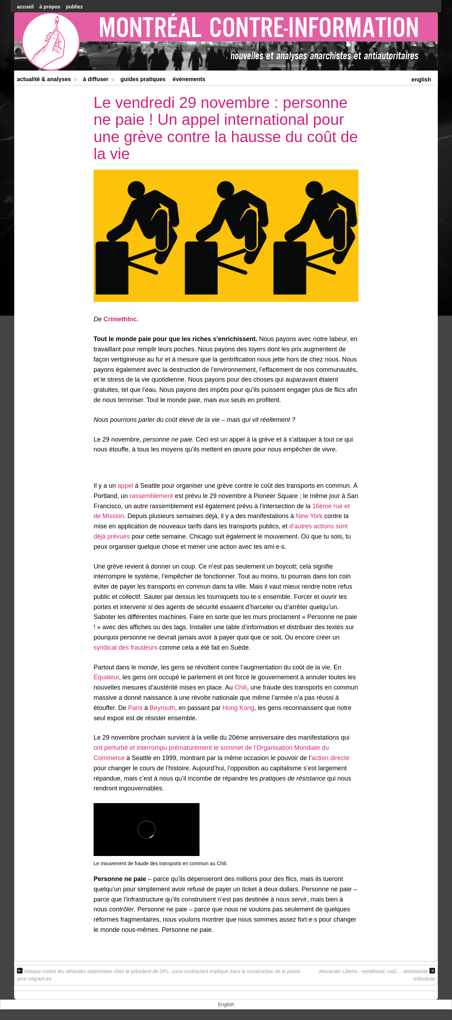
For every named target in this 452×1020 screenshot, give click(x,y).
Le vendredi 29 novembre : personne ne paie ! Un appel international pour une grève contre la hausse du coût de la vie (226, 128)
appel (125, 485)
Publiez (74, 7)
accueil (25, 7)
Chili (240, 687)
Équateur (106, 677)
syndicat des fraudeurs (125, 647)
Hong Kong (238, 707)
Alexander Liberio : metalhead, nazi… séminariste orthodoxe (377, 975)
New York (309, 516)
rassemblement (151, 495)
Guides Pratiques (143, 79)
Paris (135, 707)
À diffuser (98, 80)
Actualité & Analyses (47, 80)
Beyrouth (162, 707)
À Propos (49, 7)
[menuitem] (421, 79)
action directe (330, 757)
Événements (189, 79)
